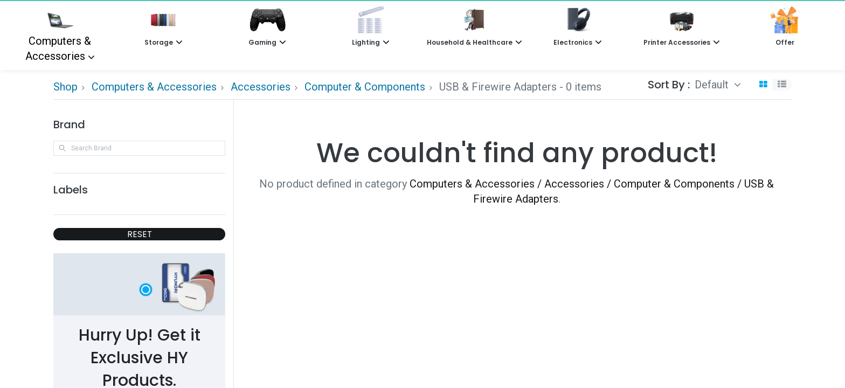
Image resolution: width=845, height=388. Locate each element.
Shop (65, 86)
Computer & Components (364, 86)
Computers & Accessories (58, 34)
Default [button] (713, 84)
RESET (139, 234)
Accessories (260, 86)
